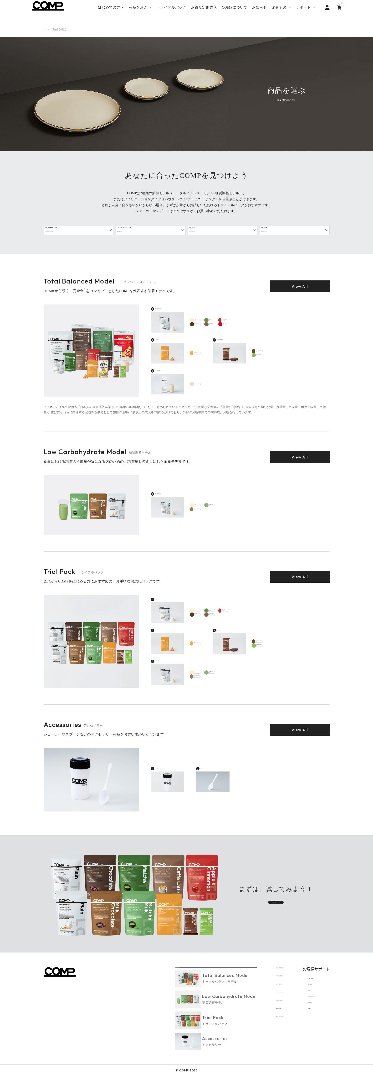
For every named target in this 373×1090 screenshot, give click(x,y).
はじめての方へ (256, 998)
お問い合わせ (307, 997)
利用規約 (304, 1007)
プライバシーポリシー (314, 1016)
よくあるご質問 (309, 988)
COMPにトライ (276, 909)
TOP (46, 29)
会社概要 (304, 1035)
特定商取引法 (307, 1025)
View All (299, 293)
